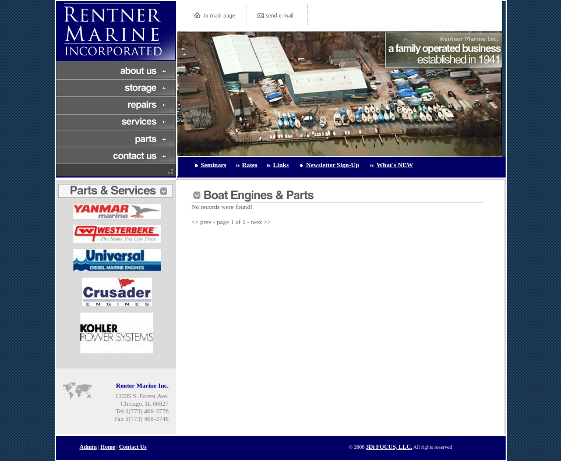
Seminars (214, 164)
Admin (88, 447)
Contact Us (133, 447)
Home (107, 447)
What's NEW (394, 164)
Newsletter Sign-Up (332, 164)
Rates (249, 164)
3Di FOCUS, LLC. (389, 447)
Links (281, 164)
